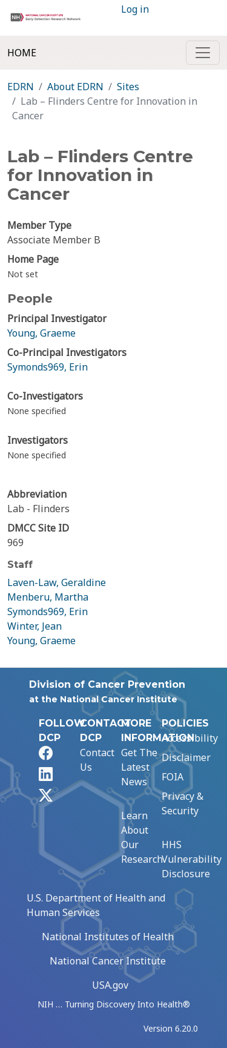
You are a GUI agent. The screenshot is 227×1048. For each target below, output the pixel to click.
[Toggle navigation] (203, 53)
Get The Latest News (139, 767)
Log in (135, 9)
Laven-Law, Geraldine (56, 582)
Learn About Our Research (142, 837)
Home (21, 52)
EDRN (20, 86)
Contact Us (97, 760)
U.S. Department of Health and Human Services (96, 905)
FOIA (172, 776)
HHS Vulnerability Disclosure (192, 859)
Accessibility (190, 738)
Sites (128, 86)
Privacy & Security (182, 803)
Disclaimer (186, 757)
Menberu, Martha (47, 597)
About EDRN (75, 86)
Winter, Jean (34, 626)
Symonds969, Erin (47, 367)
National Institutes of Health (108, 936)
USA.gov (110, 985)
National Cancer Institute (108, 960)
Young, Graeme (41, 333)
